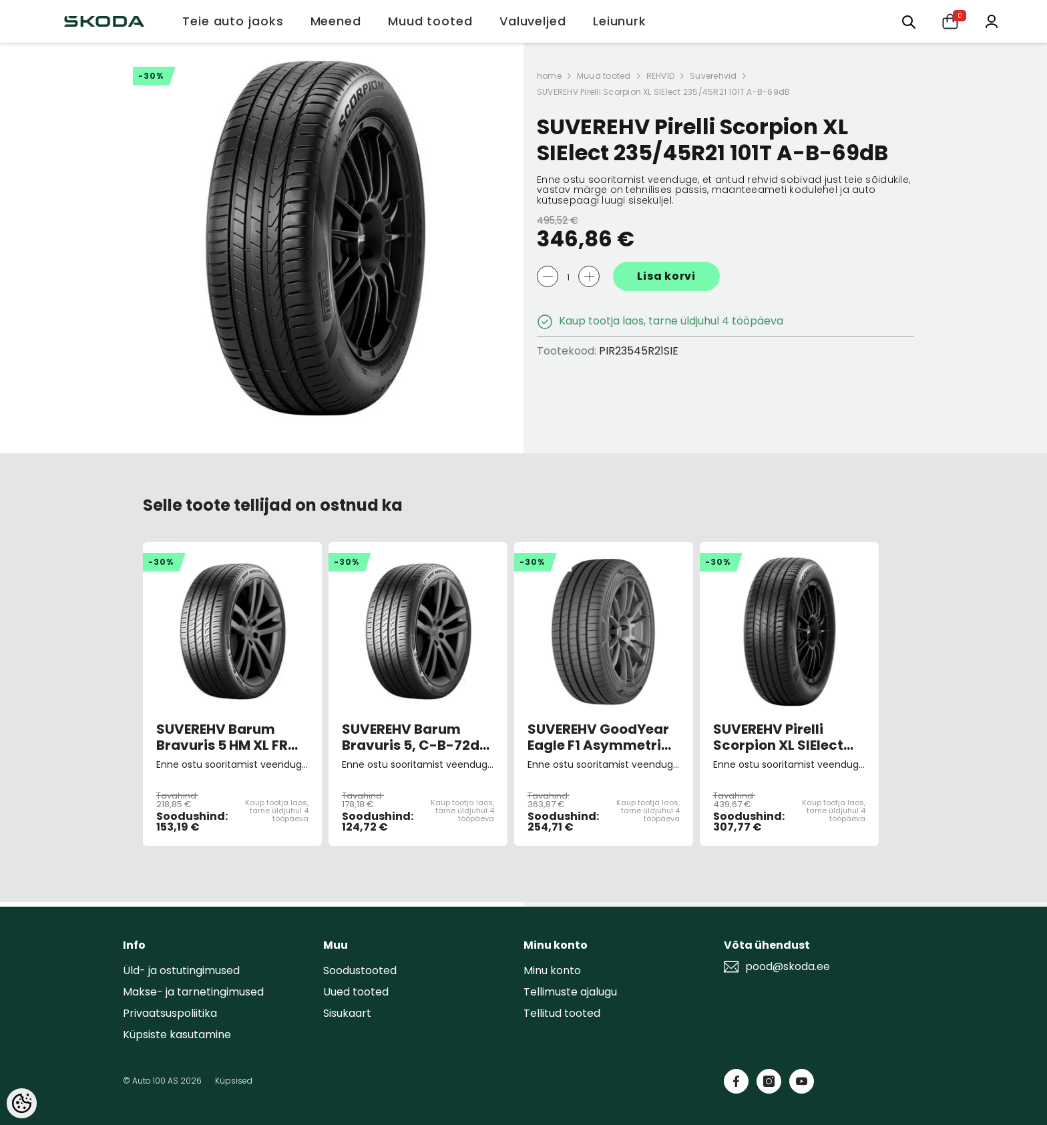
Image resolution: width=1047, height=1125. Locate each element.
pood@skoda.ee (787, 966)
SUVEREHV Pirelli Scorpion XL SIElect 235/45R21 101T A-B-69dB (663, 91)
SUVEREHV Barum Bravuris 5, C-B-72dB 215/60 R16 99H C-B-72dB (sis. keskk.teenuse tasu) (415, 737)
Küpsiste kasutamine (177, 1034)
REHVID (660, 75)
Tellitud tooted (562, 1013)
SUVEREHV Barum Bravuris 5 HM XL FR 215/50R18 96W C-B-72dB (226, 737)
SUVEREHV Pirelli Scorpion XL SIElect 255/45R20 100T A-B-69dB (786, 737)
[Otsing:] (909, 21)
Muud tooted (604, 75)
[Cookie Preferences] (22, 1103)
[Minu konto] (992, 20)
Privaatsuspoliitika (170, 1013)
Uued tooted (356, 991)
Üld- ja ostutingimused (181, 970)
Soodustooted (360, 970)
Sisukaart (347, 1013)
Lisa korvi (666, 276)
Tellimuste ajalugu (570, 991)
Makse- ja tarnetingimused (193, 991)
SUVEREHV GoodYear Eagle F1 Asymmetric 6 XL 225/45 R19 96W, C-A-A (599, 737)
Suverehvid (713, 75)
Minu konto (552, 970)
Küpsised (233, 1080)
